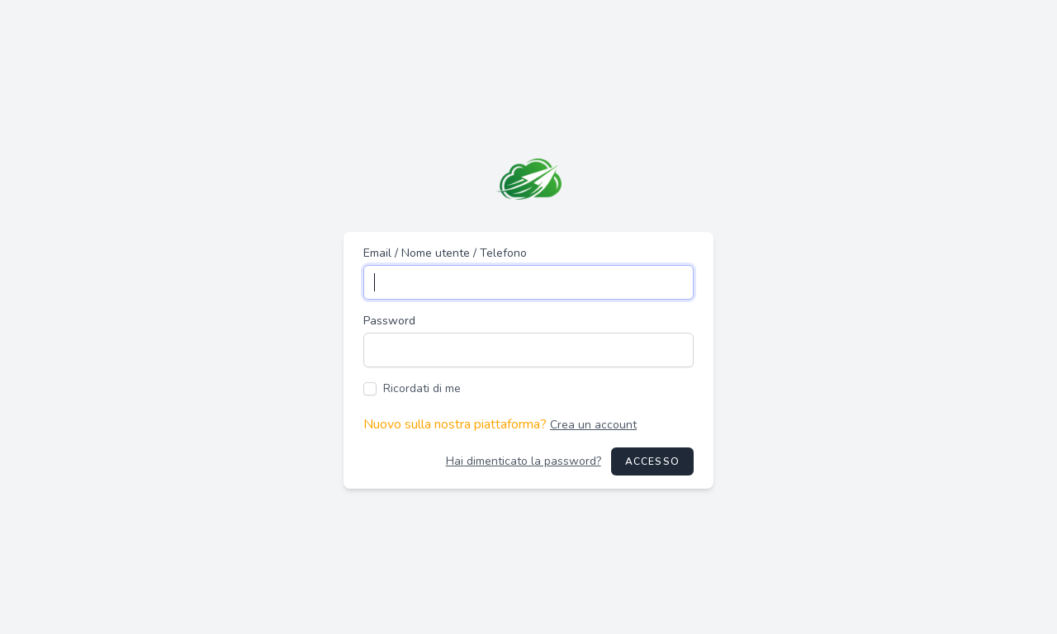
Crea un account (593, 425)
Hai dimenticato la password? (523, 461)
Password (389, 321)
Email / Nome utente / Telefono (445, 253)
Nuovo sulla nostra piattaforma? (500, 424)
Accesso (652, 461)
